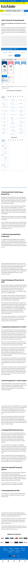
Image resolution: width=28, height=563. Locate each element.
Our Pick (4, 76)
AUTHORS (23, 550)
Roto (13, 48)
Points (17, 48)
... (21, 10)
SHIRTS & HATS (5, 550)
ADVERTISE (10, 548)
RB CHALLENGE (12, 550)
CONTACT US (5, 548)
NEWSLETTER (23, 548)
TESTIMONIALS (16, 548)
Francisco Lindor (4, 62)
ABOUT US (18, 550)
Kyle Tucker (16, 298)
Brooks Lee (11, 62)
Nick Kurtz (7, 298)
